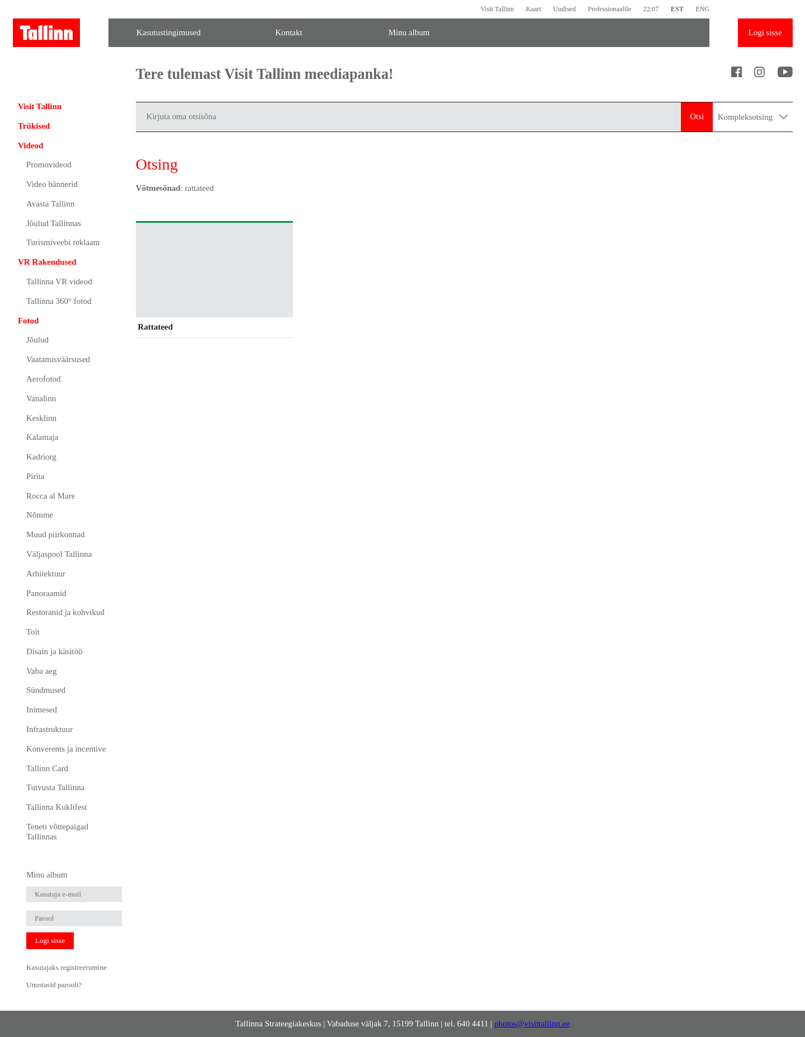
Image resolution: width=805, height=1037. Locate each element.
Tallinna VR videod (59, 281)
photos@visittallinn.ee (532, 1023)
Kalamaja (42, 437)
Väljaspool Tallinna (59, 554)
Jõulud (37, 339)
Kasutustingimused (168, 32)
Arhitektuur (45, 573)
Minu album (409, 32)
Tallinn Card (47, 768)
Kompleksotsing (753, 117)
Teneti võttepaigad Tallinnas (57, 831)
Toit (33, 631)
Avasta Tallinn (50, 203)
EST (677, 9)
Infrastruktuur (49, 729)
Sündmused (45, 690)
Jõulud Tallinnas (53, 223)
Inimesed (41, 709)
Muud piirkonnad (55, 534)
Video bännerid (52, 184)
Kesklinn (41, 418)
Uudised (564, 9)
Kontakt (288, 32)
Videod (30, 145)
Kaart (533, 9)
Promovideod (49, 164)
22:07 (651, 9)
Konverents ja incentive (66, 748)
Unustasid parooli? (54, 984)
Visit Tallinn (497, 9)
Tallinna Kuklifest (56, 807)
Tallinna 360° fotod (59, 301)
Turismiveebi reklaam (63, 242)
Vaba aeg (41, 671)
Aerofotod (43, 378)
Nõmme (39, 514)
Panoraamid (46, 593)
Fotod (28, 320)
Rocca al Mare (50, 495)
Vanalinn (41, 398)
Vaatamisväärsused (58, 359)
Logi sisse (765, 32)
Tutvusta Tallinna (55, 787)
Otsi (697, 116)
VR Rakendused (47, 261)
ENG (702, 9)
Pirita (35, 476)
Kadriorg (41, 456)
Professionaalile (609, 9)
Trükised (34, 125)
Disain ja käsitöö (54, 651)
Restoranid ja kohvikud (65, 612)
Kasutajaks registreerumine (66, 967)
